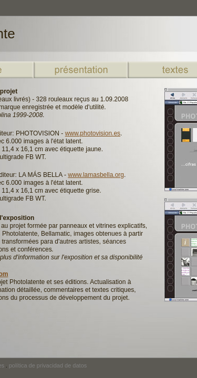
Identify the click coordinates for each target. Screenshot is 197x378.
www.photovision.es (92, 133)
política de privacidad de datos (48, 365)
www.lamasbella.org (96, 174)
